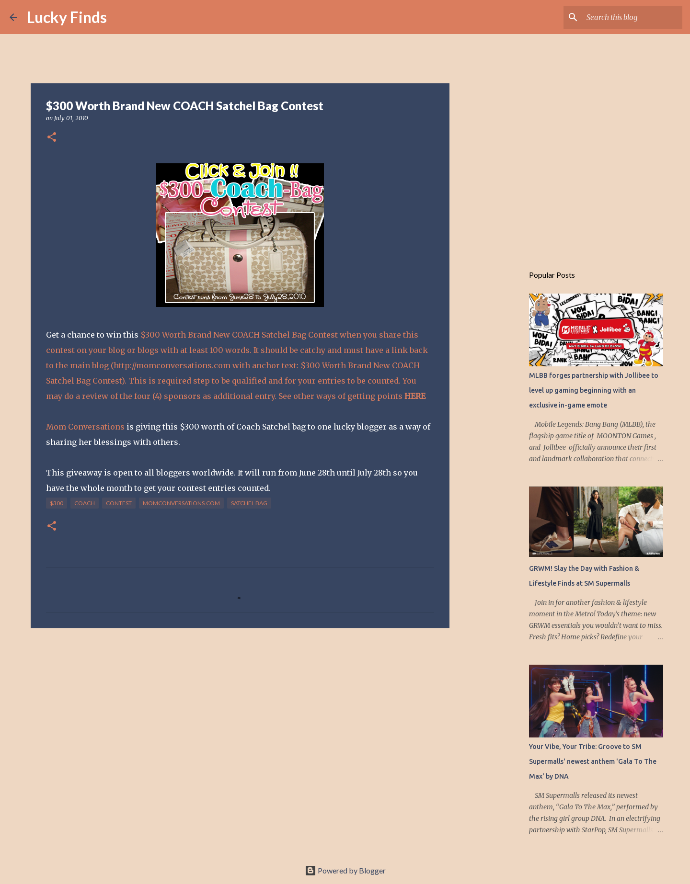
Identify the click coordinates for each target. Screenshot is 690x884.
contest (119, 503)
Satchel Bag (249, 503)
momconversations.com (181, 503)
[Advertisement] (240, 710)
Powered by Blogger (345, 870)
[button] (52, 137)
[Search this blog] (632, 17)
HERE (415, 396)
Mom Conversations (86, 426)
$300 (56, 503)
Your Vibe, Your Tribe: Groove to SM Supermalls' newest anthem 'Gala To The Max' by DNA (592, 761)
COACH (84, 503)
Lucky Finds (67, 17)
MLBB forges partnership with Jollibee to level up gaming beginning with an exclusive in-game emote (593, 390)
